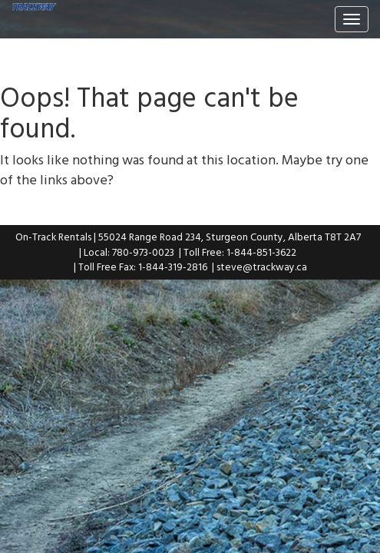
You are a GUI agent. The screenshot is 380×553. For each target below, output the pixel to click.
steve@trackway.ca (261, 266)
